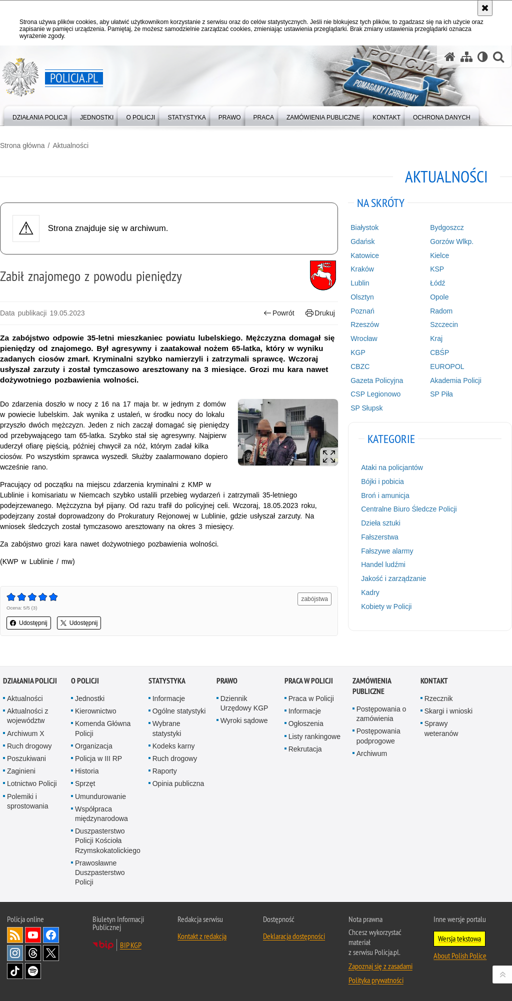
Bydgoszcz (447, 228)
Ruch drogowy (29, 746)
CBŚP (439, 352)
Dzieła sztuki (380, 523)
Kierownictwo (95, 711)
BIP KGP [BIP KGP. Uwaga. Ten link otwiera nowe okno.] (131, 945)
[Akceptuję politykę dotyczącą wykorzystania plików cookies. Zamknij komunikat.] (485, 8)
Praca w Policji (308, 681)
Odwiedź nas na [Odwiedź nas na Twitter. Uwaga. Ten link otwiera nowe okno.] (51, 953)
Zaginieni (21, 771)
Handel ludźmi (383, 564)
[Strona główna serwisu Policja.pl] (450, 56)
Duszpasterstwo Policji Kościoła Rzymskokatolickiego (107, 840)
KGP (358, 352)
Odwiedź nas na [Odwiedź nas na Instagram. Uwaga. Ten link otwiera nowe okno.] (15, 953)
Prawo (227, 681)
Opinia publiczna (178, 784)
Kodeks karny (173, 746)
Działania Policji (30, 681)
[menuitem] (40, 115)
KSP (437, 269)
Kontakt (434, 681)
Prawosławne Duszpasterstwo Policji (100, 872)
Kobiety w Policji (386, 606)
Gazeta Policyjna (376, 380)
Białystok (364, 228)
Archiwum (371, 754)
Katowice (364, 256)
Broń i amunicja (385, 496)
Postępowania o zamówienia (381, 713)
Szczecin (444, 324)
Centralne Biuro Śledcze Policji (408, 509)
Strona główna (22, 146)
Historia (86, 771)
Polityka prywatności (376, 980)
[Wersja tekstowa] (483, 56)
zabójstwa (314, 599)
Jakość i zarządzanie (393, 578)
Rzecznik (438, 698)
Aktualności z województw (27, 715)
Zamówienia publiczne (371, 686)
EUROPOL (447, 366)
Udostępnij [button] (29, 623)
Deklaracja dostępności (294, 936)
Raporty (164, 771)
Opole (439, 297)
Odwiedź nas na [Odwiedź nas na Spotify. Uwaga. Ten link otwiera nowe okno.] (33, 971)
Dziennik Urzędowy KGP (244, 703)
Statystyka (167, 681)
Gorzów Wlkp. (452, 242)
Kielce (439, 256)
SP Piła (441, 394)
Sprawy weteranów (441, 728)
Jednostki (89, 698)
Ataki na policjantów (392, 468)
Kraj (436, 338)
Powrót (279, 313)
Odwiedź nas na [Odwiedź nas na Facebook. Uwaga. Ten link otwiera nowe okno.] (51, 935)
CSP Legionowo (375, 394)
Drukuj (320, 313)
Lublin (359, 283)
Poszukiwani (26, 758)
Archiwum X (25, 734)
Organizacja (93, 746)
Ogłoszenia (306, 724)
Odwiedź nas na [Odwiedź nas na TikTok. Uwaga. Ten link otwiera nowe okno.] (15, 971)
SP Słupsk (366, 408)
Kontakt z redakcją (202, 936)
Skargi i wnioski (448, 711)
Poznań (362, 311)
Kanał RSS (15, 935)
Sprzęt (85, 784)
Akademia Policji (456, 380)
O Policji (85, 681)
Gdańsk (362, 242)
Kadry (370, 592)
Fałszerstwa (379, 537)
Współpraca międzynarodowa (101, 813)
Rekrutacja (305, 749)
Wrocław (363, 338)
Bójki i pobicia (382, 482)
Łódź (437, 283)
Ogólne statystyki (179, 711)
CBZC (360, 366)
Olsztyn (362, 297)
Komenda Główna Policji (102, 728)
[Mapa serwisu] (466, 56)
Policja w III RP (98, 758)
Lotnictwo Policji (32, 784)
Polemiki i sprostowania (27, 801)
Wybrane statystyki (167, 728)
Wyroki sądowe (244, 720)
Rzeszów (364, 324)
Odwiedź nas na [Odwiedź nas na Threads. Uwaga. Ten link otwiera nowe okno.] (33, 953)
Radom (441, 311)
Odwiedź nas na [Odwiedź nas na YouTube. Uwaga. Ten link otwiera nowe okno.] (33, 935)
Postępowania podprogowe (378, 735)
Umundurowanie (100, 796)
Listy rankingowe (314, 736)
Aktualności (70, 146)
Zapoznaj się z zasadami (380, 966)
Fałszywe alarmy (387, 551)
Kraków (362, 269)
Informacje (168, 698)
